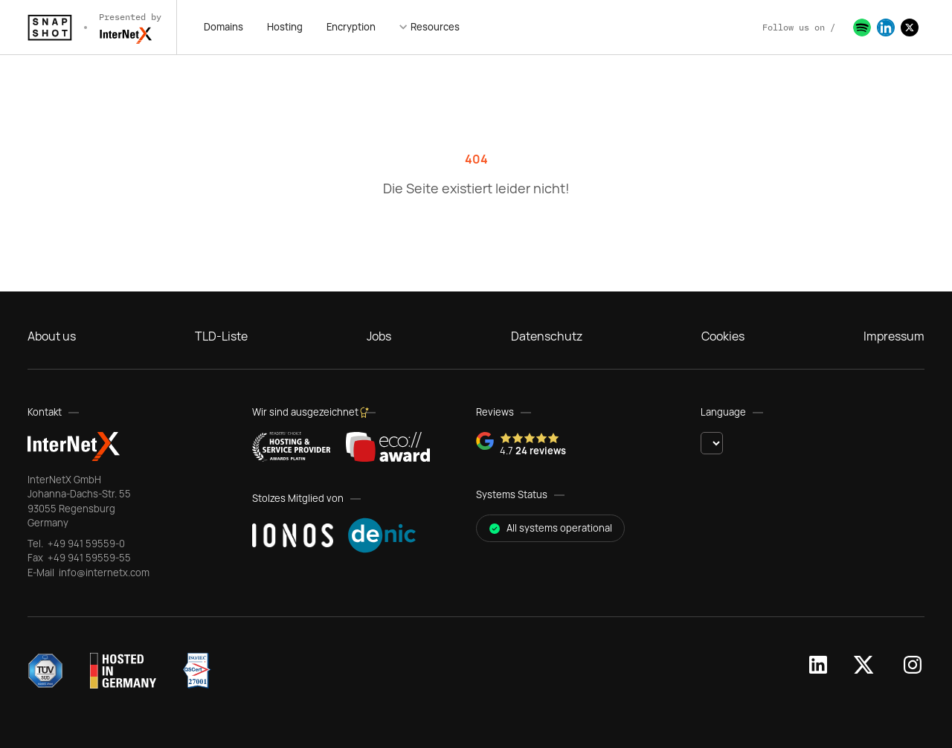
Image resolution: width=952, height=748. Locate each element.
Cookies (722, 336)
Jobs (379, 336)
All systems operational (550, 528)
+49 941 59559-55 (88, 557)
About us (52, 336)
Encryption (351, 26)
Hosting (285, 26)
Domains (223, 26)
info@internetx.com (103, 572)
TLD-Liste (221, 336)
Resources (435, 26)
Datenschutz (546, 336)
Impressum (893, 336)
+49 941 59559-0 (85, 543)
